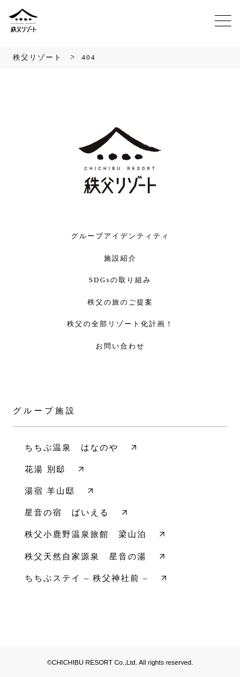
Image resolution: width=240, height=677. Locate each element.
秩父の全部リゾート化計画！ (120, 324)
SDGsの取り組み (120, 280)
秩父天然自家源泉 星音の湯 (86, 556)
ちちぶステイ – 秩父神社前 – (86, 578)
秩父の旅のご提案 (120, 302)
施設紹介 (120, 258)
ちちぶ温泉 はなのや (72, 447)
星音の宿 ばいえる (67, 512)
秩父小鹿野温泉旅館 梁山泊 (86, 534)
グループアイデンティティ (120, 236)
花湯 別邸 (45, 469)
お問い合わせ (120, 346)
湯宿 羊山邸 (50, 491)
